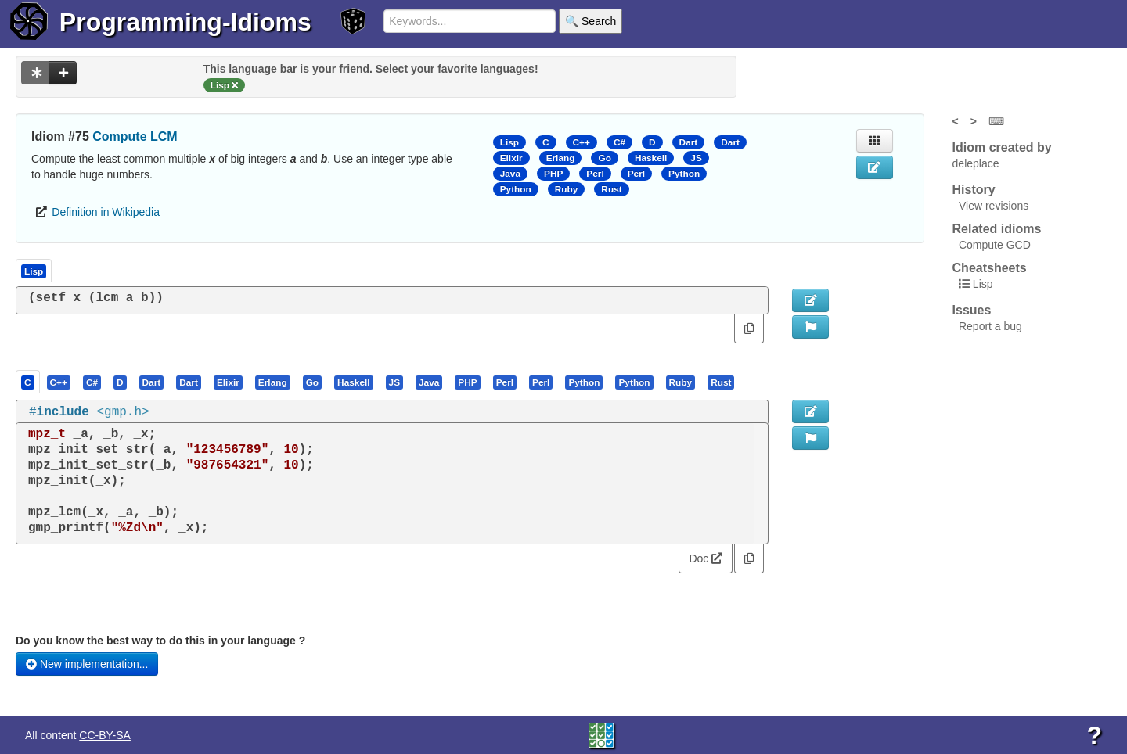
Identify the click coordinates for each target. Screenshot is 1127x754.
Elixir (511, 158)
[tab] (28, 381)
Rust (611, 189)
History (974, 189)
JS (695, 158)
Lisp (509, 142)
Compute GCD (995, 245)
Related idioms (997, 228)
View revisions (993, 205)
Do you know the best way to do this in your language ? (160, 640)
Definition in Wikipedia (106, 212)
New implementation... (87, 664)
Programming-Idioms (185, 22)
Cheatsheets (989, 268)
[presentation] (28, 381)
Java (510, 173)
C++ (581, 142)
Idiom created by (1002, 147)
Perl (594, 173)
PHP (553, 173)
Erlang (560, 158)
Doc (705, 558)
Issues (972, 310)
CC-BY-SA (105, 735)
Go (604, 158)
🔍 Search (590, 21)
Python (684, 173)
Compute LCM (134, 136)
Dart (688, 142)
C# (619, 142)
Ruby (566, 189)
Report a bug (990, 326)
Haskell (651, 158)
